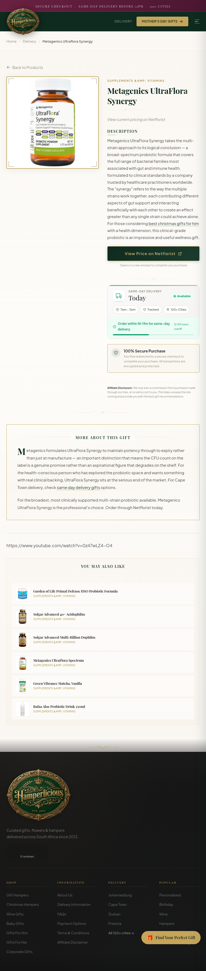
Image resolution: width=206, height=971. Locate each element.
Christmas (167, 916)
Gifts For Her (16, 925)
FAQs (61, 897)
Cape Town (117, 887)
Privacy (174, 963)
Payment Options (71, 906)
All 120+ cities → (121, 916)
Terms (160, 963)
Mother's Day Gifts (162, 21)
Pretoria (115, 906)
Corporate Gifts (19, 934)
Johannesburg (120, 878)
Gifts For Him (17, 916)
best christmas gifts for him (174, 223)
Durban (114, 897)
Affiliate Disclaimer (72, 925)
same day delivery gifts (78, 487)
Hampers (167, 906)
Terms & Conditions (73, 916)
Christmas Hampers (22, 887)
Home (11, 41)
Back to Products (24, 67)
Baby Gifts (15, 906)
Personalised (170, 878)
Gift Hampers (17, 878)
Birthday (166, 887)
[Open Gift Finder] (171, 937)
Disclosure (192, 963)
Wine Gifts (15, 897)
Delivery (123, 21)
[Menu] (197, 21)
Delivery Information (73, 887)
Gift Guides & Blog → (176, 925)
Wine (163, 897)
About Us (64, 878)
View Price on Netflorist (153, 253)
